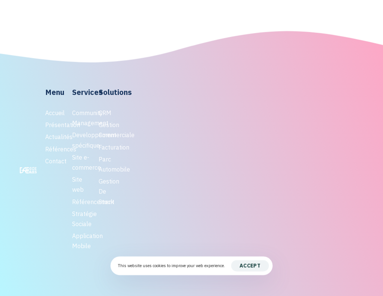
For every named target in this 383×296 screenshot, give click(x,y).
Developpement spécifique (81, 140)
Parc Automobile (108, 164)
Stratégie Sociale (81, 219)
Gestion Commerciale (108, 130)
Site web (78, 184)
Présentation (54, 125)
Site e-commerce (81, 162)
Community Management (81, 118)
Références (54, 149)
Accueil (54, 113)
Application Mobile (81, 241)
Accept (250, 265)
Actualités (54, 137)
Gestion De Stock (108, 191)
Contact (54, 161)
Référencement (81, 202)
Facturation (108, 147)
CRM (105, 113)
